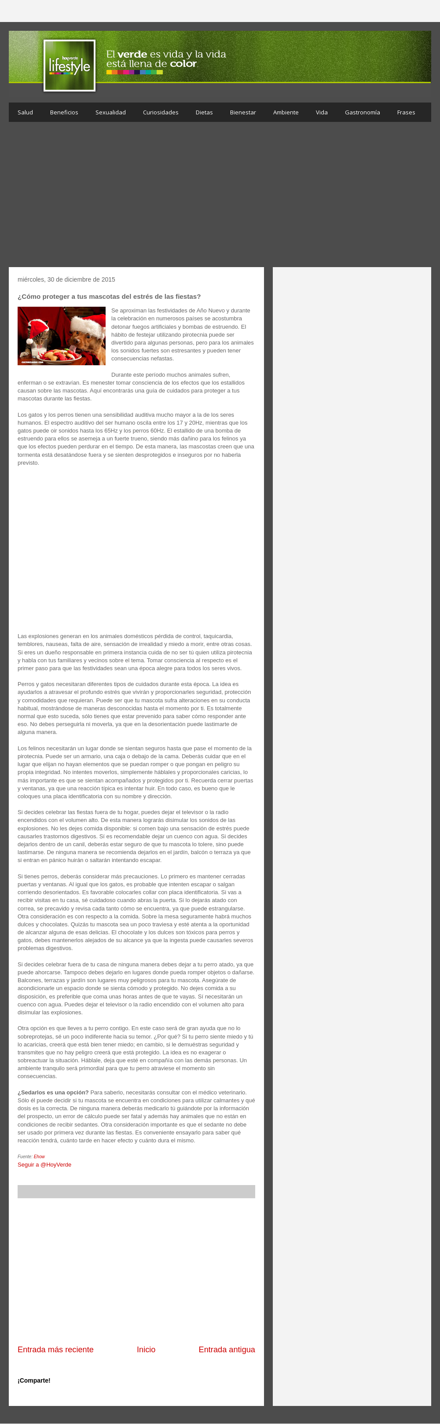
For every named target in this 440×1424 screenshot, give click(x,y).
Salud (25, 112)
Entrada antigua (227, 1349)
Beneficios (64, 112)
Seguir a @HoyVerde (44, 1164)
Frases (406, 112)
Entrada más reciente (56, 1349)
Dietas (204, 112)
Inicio (146, 1349)
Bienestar (243, 112)
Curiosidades (161, 112)
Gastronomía (362, 112)
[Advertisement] (220, 196)
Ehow (39, 1156)
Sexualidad (110, 112)
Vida (322, 112)
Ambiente (286, 112)
